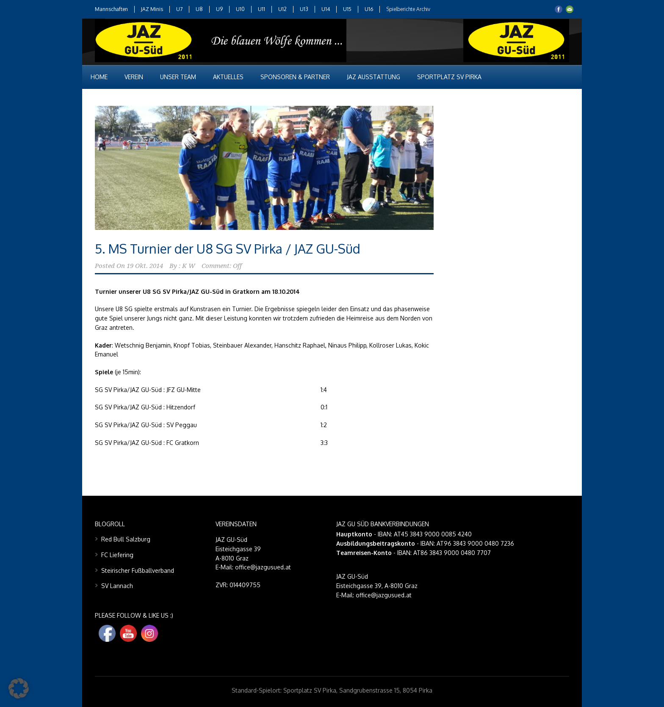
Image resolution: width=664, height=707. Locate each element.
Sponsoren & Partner (295, 76)
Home (99, 76)
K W (188, 266)
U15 (347, 9)
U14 (325, 9)
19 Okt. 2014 (145, 266)
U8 (199, 9)
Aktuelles (228, 76)
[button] (18, 688)
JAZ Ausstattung (373, 76)
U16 (369, 9)
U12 (282, 9)
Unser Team (178, 76)
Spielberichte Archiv (408, 9)
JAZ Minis (152, 9)
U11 (261, 9)
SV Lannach (117, 585)
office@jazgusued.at (384, 595)
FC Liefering (117, 554)
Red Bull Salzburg (125, 539)
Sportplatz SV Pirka (449, 76)
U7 (179, 9)
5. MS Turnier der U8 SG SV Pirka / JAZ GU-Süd (227, 248)
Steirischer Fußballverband (137, 570)
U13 (304, 9)
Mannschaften (111, 9)
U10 (240, 9)
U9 (219, 9)
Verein (134, 76)
